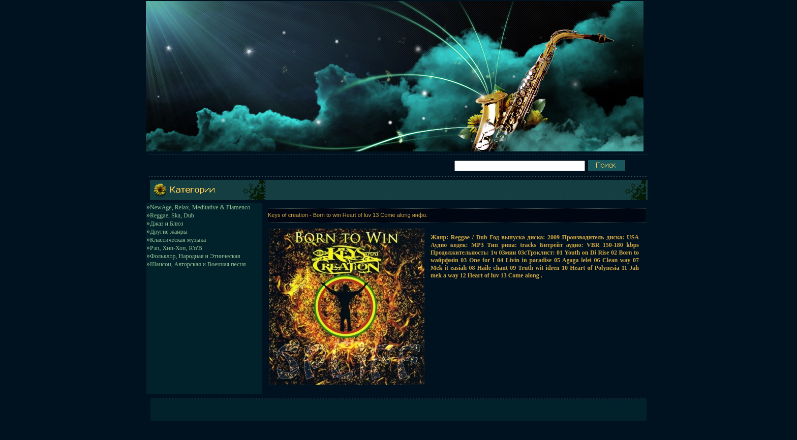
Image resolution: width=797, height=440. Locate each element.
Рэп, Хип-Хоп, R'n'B (176, 248)
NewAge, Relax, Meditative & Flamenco (200, 207)
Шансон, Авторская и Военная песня (198, 264)
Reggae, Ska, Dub (172, 215)
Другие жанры (169, 231)
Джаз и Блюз (166, 223)
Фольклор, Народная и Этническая (195, 256)
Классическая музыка (178, 239)
